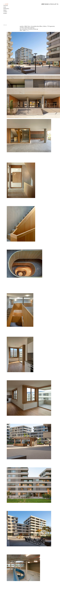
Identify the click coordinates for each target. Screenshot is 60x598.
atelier (5, 10)
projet (6, 4)
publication (6, 8)
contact (5, 11)
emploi (5, 13)
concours (5, 5)
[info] (27, 30)
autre (4, 7)
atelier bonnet (44, 4)
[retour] (5, 25)
